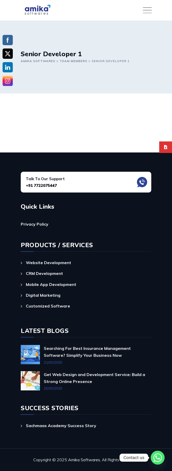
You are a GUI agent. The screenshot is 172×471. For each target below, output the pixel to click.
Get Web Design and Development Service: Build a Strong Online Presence (94, 378)
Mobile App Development (51, 284)
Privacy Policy (34, 224)
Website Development (48, 262)
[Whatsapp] (158, 458)
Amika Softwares (84, 459)
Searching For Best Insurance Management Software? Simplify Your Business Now (87, 352)
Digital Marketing (43, 295)
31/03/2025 (53, 362)
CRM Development (44, 273)
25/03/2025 (53, 388)
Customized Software (48, 306)
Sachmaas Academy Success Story (61, 425)
